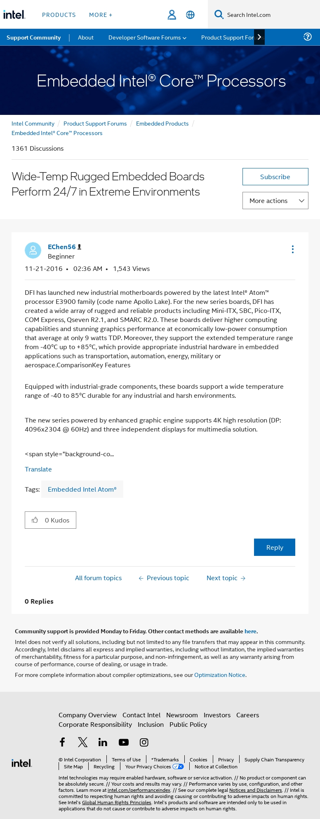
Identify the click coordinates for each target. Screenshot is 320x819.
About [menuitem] (86, 37)
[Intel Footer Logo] (22, 762)
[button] (292, 249)
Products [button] (59, 14)
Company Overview (88, 714)
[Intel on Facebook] (62, 743)
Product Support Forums (95, 123)
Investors (217, 714)
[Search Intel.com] (272, 14)
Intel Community (33, 123)
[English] (190, 14)
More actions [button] (268, 200)
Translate (38, 469)
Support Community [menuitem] (34, 37)
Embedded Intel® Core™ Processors (57, 132)
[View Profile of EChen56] (64, 247)
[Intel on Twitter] (83, 743)
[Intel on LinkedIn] (103, 743)
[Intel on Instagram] (144, 743)
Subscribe (275, 176)
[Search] (219, 14)
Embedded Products (162, 123)
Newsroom (182, 714)
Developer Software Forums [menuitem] (144, 37)
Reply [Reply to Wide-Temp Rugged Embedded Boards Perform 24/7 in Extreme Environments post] (274, 547)
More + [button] (101, 14)
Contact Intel (141, 714)
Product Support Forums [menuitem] (233, 37)
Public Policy (188, 724)
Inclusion (151, 724)
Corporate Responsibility (95, 724)
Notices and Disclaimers (255, 789)
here (250, 630)
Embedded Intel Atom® (82, 489)
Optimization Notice (219, 674)
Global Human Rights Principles (116, 802)
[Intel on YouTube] (124, 743)
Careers (247, 714)
